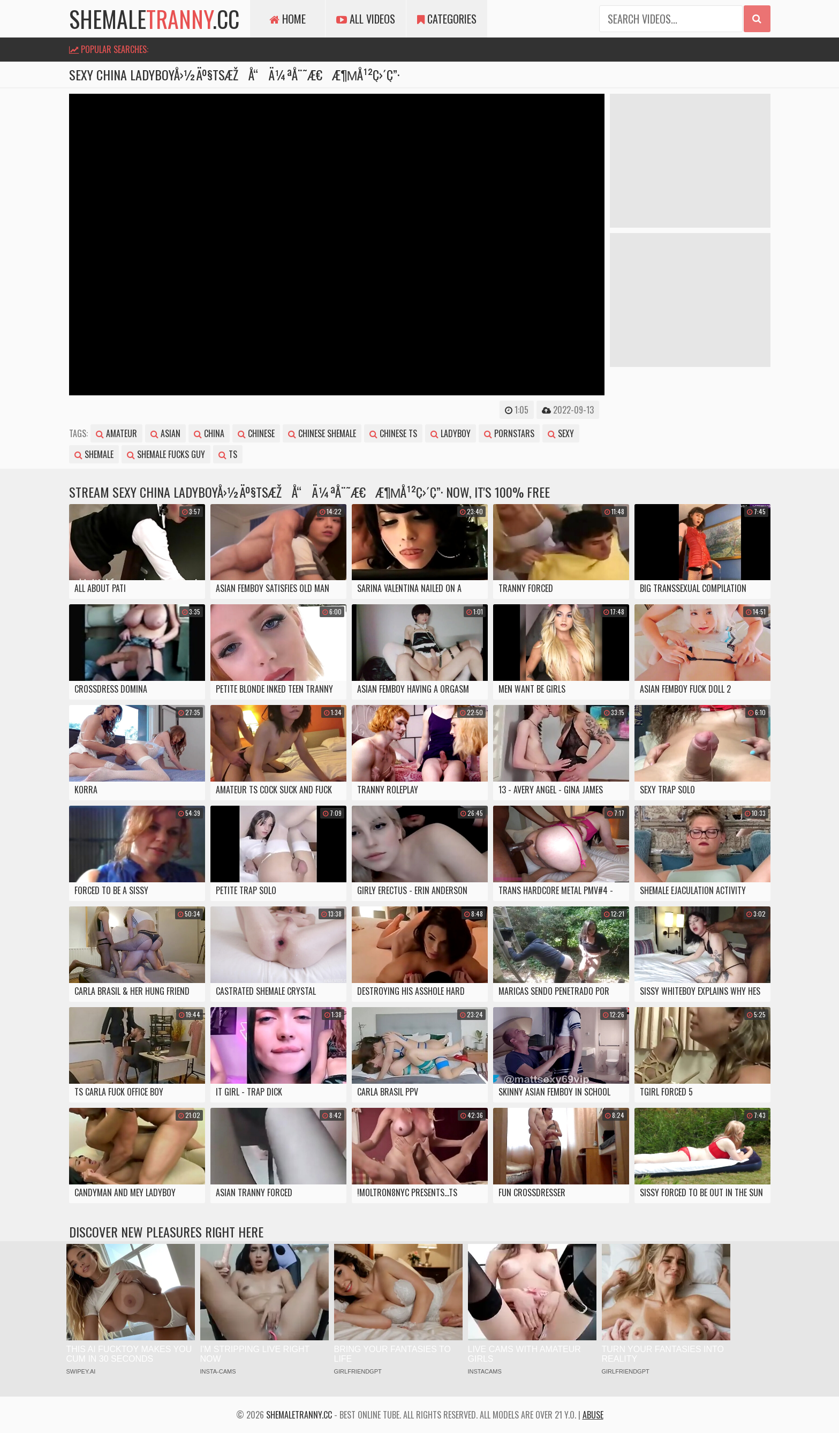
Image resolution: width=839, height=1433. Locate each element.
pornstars (509, 433)
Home (287, 19)
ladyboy (450, 433)
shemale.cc (154, 18)
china (209, 433)
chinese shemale (322, 433)
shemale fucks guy (166, 454)
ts (227, 454)
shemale (94, 454)
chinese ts (393, 433)
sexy (561, 433)
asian (165, 433)
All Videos (365, 19)
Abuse (593, 1414)
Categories (447, 19)
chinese (256, 433)
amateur (116, 433)
